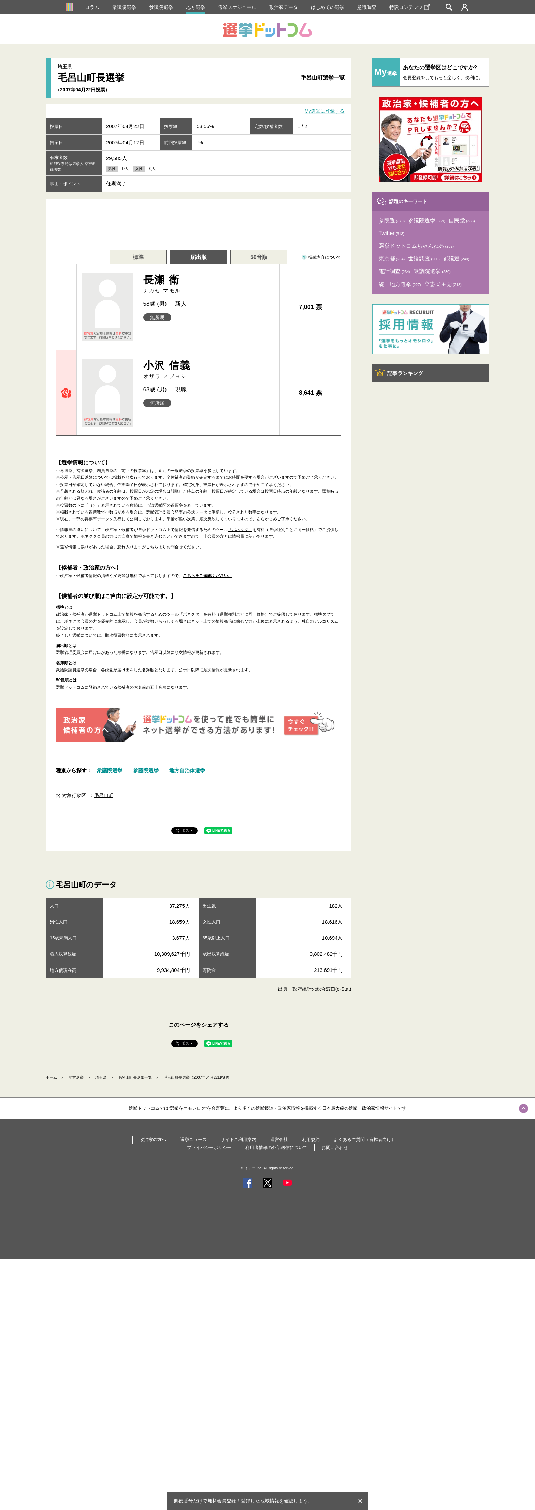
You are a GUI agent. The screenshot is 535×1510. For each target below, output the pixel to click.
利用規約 (311, 1139)
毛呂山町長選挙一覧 (135, 1077)
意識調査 (366, 7)
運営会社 (279, 1139)
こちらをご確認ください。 (207, 575)
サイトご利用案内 (238, 1139)
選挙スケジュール (237, 7)
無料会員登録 (221, 1501)
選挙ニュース (193, 1139)
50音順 (259, 257)
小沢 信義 (209, 370)
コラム (92, 7)
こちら (152, 547)
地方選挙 (195, 7)
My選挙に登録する (325, 111)
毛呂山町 (103, 795)
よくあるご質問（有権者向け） (365, 1139)
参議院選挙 (161, 7)
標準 (138, 257)
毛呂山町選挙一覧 (323, 78)
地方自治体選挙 (187, 770)
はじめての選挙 (327, 7)
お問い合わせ (334, 1147)
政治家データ (283, 7)
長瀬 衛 (209, 284)
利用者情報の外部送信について (276, 1147)
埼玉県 (100, 1077)
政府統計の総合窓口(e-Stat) (321, 989)
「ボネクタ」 (240, 529)
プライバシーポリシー (209, 1147)
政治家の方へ (153, 1139)
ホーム (51, 1077)
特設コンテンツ (409, 7)
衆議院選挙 (124, 7)
